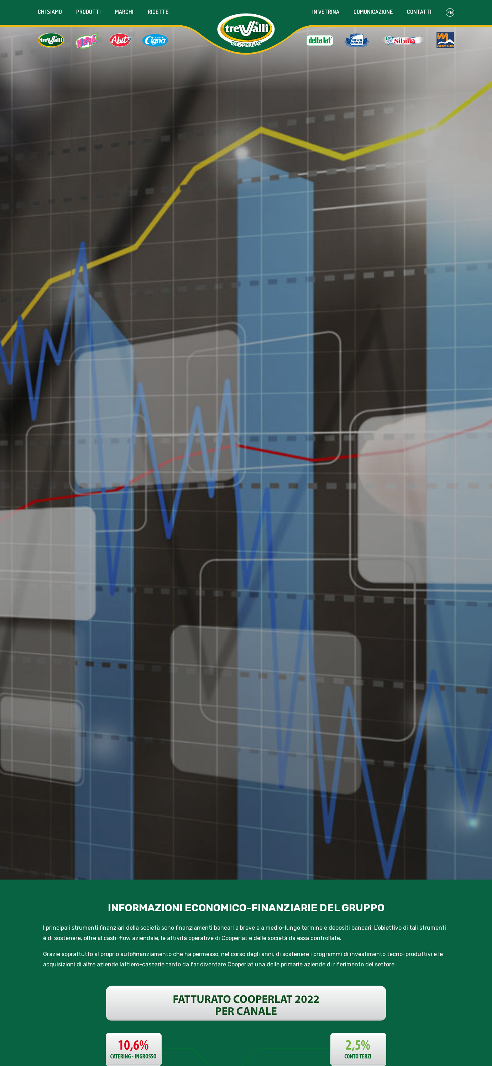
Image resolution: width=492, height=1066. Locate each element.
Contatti (419, 11)
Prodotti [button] (88, 11)
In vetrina (325, 11)
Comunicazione (373, 11)
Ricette (158, 11)
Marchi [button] (124, 11)
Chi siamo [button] (50, 11)
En (450, 12)
